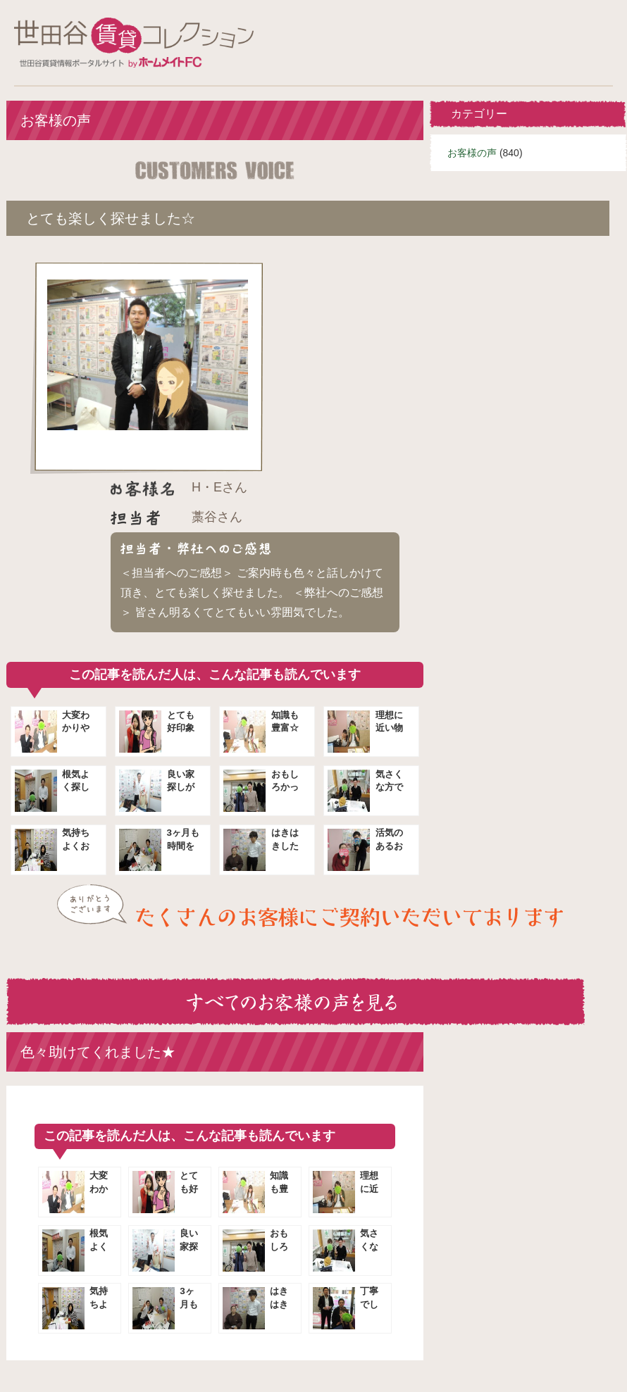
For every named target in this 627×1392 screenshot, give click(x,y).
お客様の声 (472, 152)
